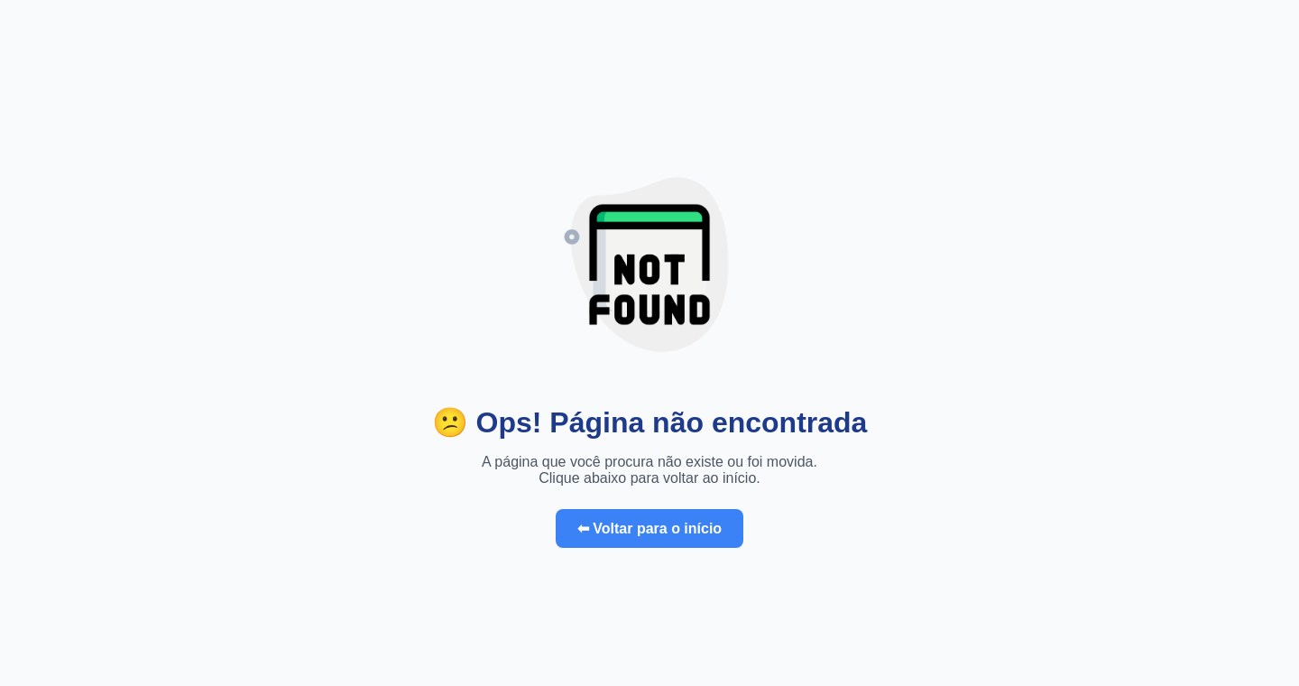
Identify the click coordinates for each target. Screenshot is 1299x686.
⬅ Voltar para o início (649, 528)
